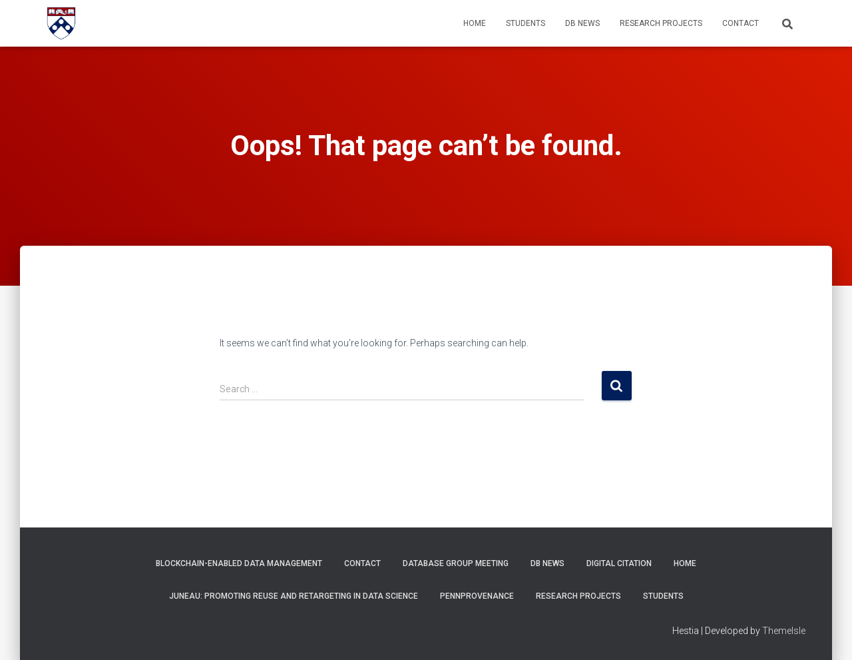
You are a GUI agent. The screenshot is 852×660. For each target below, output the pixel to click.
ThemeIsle (783, 630)
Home (474, 23)
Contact (740, 23)
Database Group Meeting (456, 563)
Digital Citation (619, 563)
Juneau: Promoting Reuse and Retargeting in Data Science (293, 596)
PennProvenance (477, 596)
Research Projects (661, 23)
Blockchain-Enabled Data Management (239, 563)
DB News (582, 23)
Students (525, 23)
